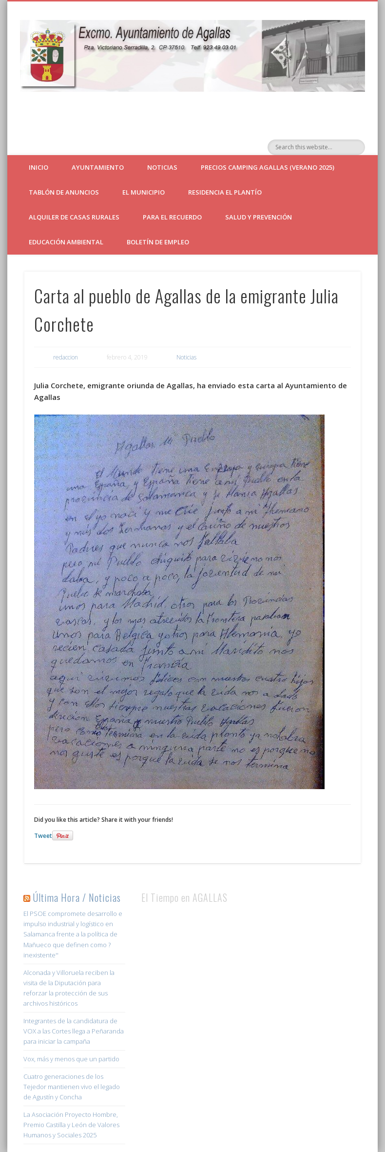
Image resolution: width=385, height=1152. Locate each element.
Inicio (38, 167)
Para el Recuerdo (172, 217)
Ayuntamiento (98, 167)
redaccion (65, 357)
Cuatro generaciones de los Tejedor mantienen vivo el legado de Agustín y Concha (71, 1086)
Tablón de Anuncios (64, 192)
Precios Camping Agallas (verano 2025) (267, 167)
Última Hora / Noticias (77, 897)
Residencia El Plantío (225, 192)
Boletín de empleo (158, 242)
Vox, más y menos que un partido (71, 1058)
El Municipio (143, 192)
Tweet (43, 836)
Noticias (162, 167)
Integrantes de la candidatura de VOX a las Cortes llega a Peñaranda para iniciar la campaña (73, 1031)
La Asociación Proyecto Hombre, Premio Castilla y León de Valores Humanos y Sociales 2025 (71, 1124)
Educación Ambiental (66, 242)
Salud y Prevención (258, 217)
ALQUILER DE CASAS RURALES (74, 217)
